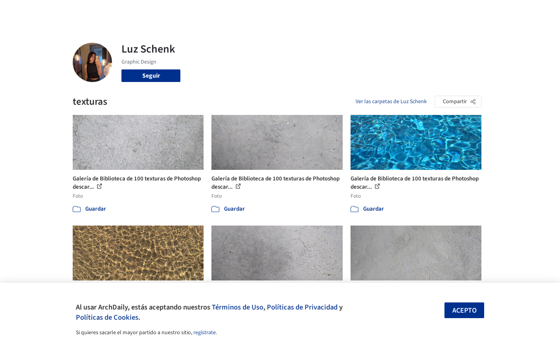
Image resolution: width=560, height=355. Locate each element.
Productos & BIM (316, 11)
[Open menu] (516, 11)
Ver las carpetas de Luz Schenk (391, 101)
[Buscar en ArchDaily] (154, 11)
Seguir (151, 75)
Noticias (356, 11)
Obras (247, 11)
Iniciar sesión (425, 11)
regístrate (204, 333)
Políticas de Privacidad (302, 307)
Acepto (464, 310)
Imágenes (275, 11)
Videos (382, 11)
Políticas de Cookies (107, 317)
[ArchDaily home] (44, 11)
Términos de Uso (237, 307)
